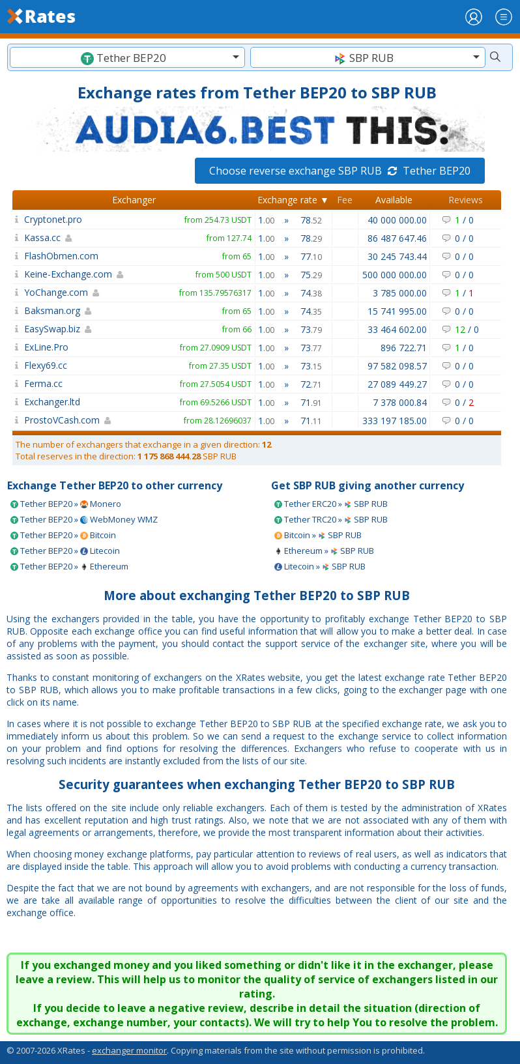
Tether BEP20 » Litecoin (65, 550)
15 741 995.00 (397, 311)
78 (311, 220)
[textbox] (127, 58)
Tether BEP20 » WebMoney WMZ (84, 519)
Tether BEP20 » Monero (65, 504)
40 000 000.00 (397, 220)
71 (311, 402)
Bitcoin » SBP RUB (318, 535)
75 (311, 274)
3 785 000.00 (400, 293)
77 (311, 256)
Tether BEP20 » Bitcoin (63, 535)
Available (393, 200)
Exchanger (134, 200)
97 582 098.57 (397, 366)
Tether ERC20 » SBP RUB (331, 504)
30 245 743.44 (397, 256)
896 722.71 (404, 347)
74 (311, 293)
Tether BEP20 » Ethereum (69, 566)
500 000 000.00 (394, 274)
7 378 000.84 (400, 402)
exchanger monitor (129, 1050)
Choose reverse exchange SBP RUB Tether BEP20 (339, 171)
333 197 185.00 (394, 420)
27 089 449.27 (397, 384)
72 (311, 384)
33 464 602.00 (397, 329)
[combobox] (127, 57)
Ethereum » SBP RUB (324, 550)
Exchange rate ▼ (293, 200)
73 (311, 329)
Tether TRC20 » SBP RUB (331, 519)
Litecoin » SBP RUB (320, 566)
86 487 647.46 (397, 238)
